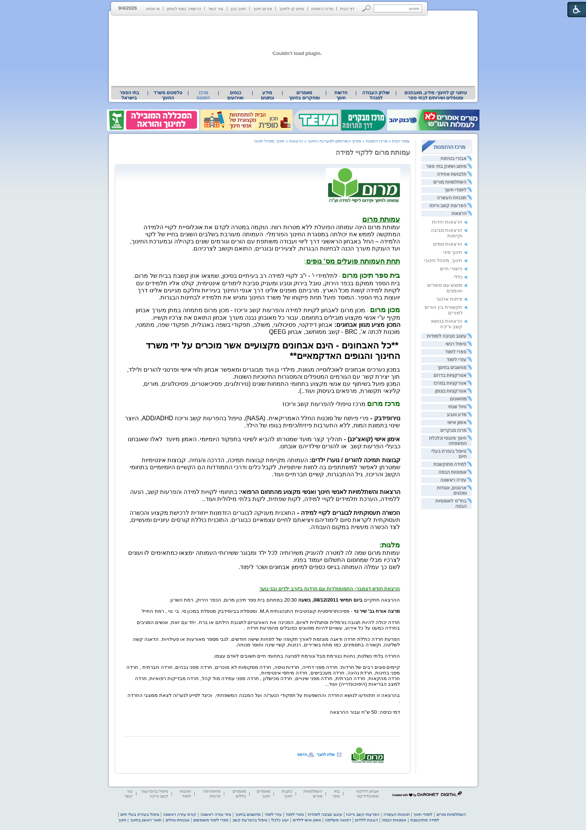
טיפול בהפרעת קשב (249, 820)
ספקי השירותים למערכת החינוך (334, 141)
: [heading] (352, 261)
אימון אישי (456, 422)
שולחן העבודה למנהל (376, 95)
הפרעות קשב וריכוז (448, 205)
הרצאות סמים (448, 244)
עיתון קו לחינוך (291, 8)
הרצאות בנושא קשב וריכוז (447, 323)
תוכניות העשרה (451, 197)
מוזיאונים (458, 399)
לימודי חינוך (455, 190)
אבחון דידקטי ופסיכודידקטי (367, 793)
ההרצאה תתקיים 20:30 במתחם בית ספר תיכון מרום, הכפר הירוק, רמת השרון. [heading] (284, 600)
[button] (366, 8)
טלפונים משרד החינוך (168, 95)
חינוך (122, 820)
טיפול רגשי (455, 344)
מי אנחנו (153, 8)
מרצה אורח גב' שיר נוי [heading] (377, 611)
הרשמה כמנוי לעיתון (184, 8)
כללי (458, 277)
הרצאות (459, 213)
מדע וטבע (456, 414)
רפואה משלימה (338, 820)
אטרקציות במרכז (450, 383)
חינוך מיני (453, 252)
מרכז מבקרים (453, 430)
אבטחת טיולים (177, 820)
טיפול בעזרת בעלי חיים (139, 814)
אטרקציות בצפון (450, 391)
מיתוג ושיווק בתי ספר (446, 166)
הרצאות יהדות (447, 222)
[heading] (381, 220)
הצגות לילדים (366, 820)
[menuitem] (435, 95)
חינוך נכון (238, 8)
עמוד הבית (401, 141)
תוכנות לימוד (185, 793)
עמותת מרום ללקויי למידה (373, 152)
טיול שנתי (457, 406)
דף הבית (347, 8)
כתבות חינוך (286, 793)
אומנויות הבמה (452, 472)
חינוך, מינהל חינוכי (443, 260)
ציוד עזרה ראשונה (215, 814)
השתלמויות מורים (449, 182)
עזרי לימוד (456, 359)
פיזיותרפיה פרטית (211, 793)
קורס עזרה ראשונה (179, 814)
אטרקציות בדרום (450, 375)
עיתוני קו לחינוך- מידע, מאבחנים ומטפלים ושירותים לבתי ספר (435, 95)
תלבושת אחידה (451, 174)
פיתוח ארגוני (450, 299)
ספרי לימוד (455, 351)
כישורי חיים (451, 268)
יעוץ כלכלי (280, 820)
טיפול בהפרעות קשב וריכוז (155, 793)
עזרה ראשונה (453, 480)
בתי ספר (336, 793)
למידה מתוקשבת (450, 464)
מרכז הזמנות (322, 8)
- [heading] (382, 310)
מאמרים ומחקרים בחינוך (304, 95)
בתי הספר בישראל (129, 95)
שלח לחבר (326, 754)
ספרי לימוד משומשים (210, 820)
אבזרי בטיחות (453, 158)
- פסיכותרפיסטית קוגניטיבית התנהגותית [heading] (311, 611)
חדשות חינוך (341, 95)
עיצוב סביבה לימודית (447, 336)
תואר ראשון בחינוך (145, 820)
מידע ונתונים (267, 95)
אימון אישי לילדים (307, 820)
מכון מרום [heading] (384, 310)
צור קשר (215, 8)
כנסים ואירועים (235, 95)
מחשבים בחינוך (451, 367)
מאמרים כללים (239, 793)
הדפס (302, 754)
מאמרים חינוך (263, 793)
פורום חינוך (262, 8)
